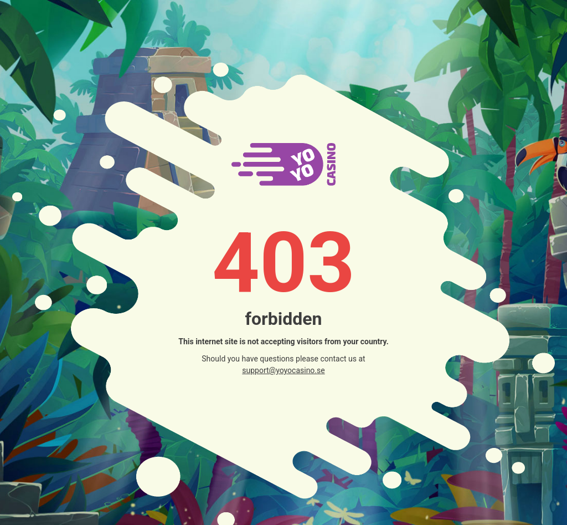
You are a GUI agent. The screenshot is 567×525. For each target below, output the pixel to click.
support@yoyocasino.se (283, 370)
